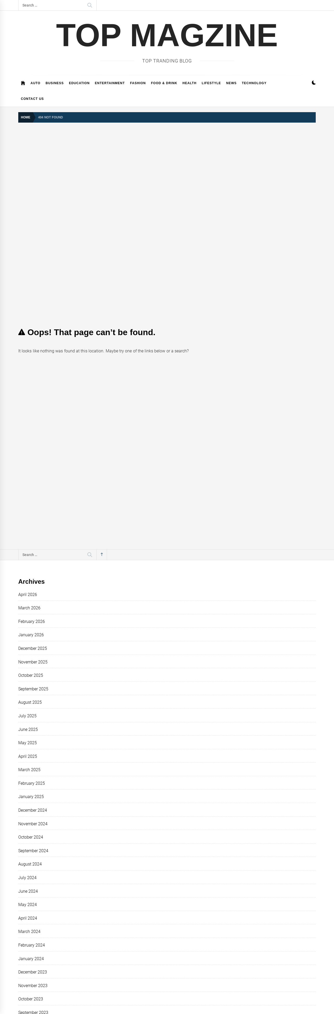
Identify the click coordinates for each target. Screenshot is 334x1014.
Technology (254, 83)
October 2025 (30, 675)
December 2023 (32, 972)
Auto (35, 83)
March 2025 (29, 769)
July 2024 (27, 877)
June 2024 (28, 891)
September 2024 (33, 850)
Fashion (138, 83)
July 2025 (27, 715)
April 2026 (27, 594)
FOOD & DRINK (164, 83)
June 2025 (28, 729)
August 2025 (30, 702)
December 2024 (32, 810)
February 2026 (31, 621)
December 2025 (32, 648)
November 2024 (32, 823)
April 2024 (27, 918)
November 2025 (32, 662)
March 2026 (29, 607)
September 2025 (33, 688)
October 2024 (30, 837)
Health (189, 83)
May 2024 (27, 904)
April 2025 (27, 756)
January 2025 (31, 796)
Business (55, 83)
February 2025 (31, 783)
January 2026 (31, 634)
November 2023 (32, 985)
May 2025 (27, 742)
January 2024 (31, 958)
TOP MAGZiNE (167, 35)
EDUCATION (79, 83)
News (231, 83)
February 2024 (31, 945)
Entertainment (110, 83)
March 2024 (29, 931)
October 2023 (30, 998)
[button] (314, 83)
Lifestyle (211, 83)
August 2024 (30, 864)
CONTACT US (32, 99)
